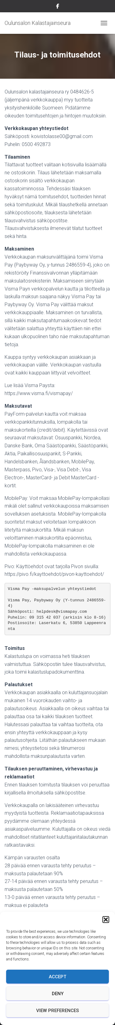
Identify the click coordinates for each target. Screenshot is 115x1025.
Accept (57, 976)
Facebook (57, 7)
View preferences (57, 1010)
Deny (57, 993)
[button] (106, 919)
